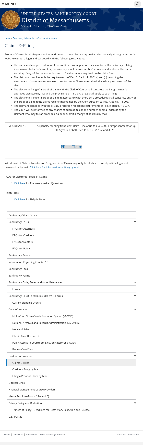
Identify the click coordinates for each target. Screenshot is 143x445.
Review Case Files (22, 349)
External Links (16, 382)
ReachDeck (133, 434)
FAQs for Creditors (23, 235)
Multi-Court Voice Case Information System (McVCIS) (42, 316)
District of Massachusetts (55, 20)
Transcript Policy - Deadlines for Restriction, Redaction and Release (51, 409)
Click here (20, 183)
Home (7, 38)
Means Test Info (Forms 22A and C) (28, 396)
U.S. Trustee (15, 416)
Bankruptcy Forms (19, 275)
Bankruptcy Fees (18, 268)
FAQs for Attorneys (23, 228)
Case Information (18, 309)
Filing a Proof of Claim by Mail (29, 376)
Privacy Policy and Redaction (25, 403)
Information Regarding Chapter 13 (28, 262)
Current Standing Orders (26, 302)
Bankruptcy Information (24, 38)
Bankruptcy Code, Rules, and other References (35, 282)
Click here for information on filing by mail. (55, 167)
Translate (121, 434)
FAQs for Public (21, 248)
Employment (32, 434)
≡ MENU (9, 4)
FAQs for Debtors (22, 241)
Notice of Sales (20, 329)
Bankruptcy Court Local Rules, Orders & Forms (35, 296)
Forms (16, 289)
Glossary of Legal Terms (52, 434)
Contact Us (18, 434)
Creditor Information (47, 38)
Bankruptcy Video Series (22, 215)
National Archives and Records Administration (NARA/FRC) (46, 322)
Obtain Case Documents (26, 336)
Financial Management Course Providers (31, 389)
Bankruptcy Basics (19, 255)
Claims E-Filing (20, 362)
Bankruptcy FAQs (18, 222)
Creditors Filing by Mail (25, 369)
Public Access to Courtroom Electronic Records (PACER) (44, 342)
